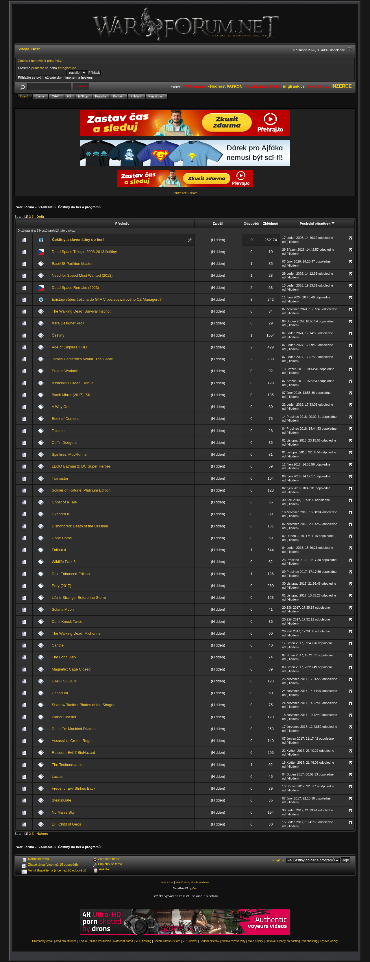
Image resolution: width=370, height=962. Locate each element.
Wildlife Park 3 (63, 562)
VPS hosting (143, 941)
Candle (58, 645)
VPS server (190, 941)
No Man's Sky (63, 812)
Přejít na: (279, 860)
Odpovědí (251, 223)
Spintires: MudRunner (70, 454)
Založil (218, 223)
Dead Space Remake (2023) (75, 287)
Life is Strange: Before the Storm (79, 597)
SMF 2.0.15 (167, 882)
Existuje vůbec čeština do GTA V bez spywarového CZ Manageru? (107, 299)
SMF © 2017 (182, 882)
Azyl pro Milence (66, 941)
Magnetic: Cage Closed (71, 669)
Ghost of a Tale (64, 502)
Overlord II (60, 514)
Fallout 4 (59, 550)
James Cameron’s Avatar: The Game (82, 359)
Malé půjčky (255, 941)
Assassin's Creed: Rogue (73, 383)
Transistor (60, 478)
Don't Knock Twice (67, 621)
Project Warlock (65, 371)
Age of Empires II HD (69, 347)
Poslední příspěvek (317, 223)
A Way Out (60, 407)
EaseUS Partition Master (72, 263)
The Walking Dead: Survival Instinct (81, 311)
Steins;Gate (61, 800)
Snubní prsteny (209, 941)
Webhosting (310, 941)
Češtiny (58, 335)
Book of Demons (65, 418)
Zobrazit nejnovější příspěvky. (40, 60)
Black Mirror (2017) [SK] (72, 395)
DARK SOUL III (64, 681)
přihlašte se (40, 68)
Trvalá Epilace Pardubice (95, 941)
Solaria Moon (63, 609)
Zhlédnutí (270, 223)
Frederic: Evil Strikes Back (73, 788)
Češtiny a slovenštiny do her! (78, 239)
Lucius (57, 776)
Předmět (122, 223)
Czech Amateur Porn (167, 941)
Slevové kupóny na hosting (282, 941)
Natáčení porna (123, 941)
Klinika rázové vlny (233, 941)
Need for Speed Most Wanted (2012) (82, 275)
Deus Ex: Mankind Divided (73, 729)
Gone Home (62, 538)
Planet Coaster (64, 717)
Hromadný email (42, 941)
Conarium (60, 693)
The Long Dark (64, 657)
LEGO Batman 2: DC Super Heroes (81, 466)
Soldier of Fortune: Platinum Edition (81, 490)
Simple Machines (199, 882)
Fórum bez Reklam (185, 193)
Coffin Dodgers (64, 442)
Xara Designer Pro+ (68, 323)
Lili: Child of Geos (66, 824)
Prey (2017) (61, 586)
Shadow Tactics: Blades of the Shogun (83, 705)
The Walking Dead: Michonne (76, 633)
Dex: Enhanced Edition (71, 574)
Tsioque (58, 431)
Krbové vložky (329, 941)
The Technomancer (68, 764)
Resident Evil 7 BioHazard (73, 752)
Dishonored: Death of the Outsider (80, 526)
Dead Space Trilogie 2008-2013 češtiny (84, 252)
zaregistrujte (67, 68)
